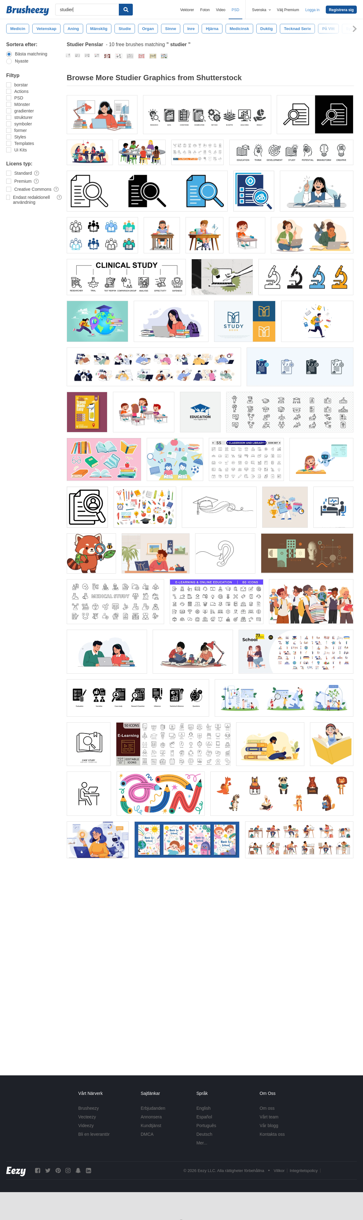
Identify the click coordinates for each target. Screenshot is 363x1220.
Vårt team (269, 1116)
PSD (236, 10)
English (203, 1108)
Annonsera (151, 1116)
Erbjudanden (153, 1108)
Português (206, 1125)
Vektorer (187, 10)
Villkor (279, 1170)
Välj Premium (288, 10)
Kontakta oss (272, 1134)
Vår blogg (269, 1125)
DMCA (147, 1134)
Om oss (267, 1108)
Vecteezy (87, 1116)
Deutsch (204, 1134)
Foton (205, 10)
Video (220, 10)
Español (204, 1116)
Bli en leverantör (94, 1134)
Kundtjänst (151, 1125)
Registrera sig (341, 10)
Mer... (201, 1142)
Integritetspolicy (304, 1170)
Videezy (86, 1125)
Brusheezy (88, 1108)
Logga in (312, 10)
